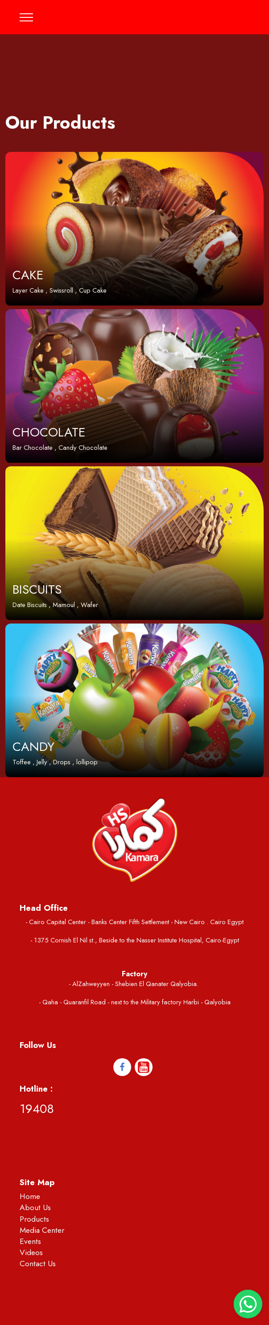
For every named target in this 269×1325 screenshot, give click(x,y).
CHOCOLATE (48, 432)
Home (30, 1196)
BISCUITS (37, 589)
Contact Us (38, 1263)
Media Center (42, 1230)
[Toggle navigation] (26, 17)
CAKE (27, 275)
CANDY (33, 747)
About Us (35, 1207)
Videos (31, 1252)
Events (30, 1241)
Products (34, 1219)
